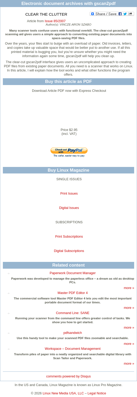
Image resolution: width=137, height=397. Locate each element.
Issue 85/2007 (55, 21)
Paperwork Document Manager (73, 273)
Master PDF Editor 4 (73, 293)
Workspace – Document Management (73, 349)
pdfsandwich (72, 333)
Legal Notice (97, 393)
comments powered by (68, 376)
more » (129, 288)
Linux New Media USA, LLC (63, 393)
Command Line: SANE (72, 313)
